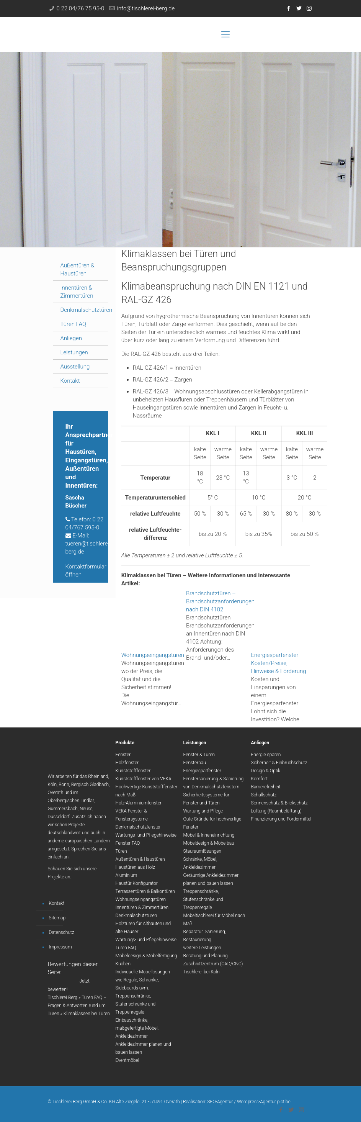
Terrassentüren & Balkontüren (145, 891)
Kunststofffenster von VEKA (144, 778)
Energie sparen (266, 754)
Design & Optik (266, 770)
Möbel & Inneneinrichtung (209, 835)
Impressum (60, 947)
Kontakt (70, 380)
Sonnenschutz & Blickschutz (279, 803)
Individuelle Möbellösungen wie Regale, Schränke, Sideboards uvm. (143, 980)
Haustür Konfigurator (137, 883)
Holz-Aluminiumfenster (139, 803)
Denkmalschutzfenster (138, 827)
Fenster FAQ (128, 843)
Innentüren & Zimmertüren (142, 907)
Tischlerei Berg (63, 997)
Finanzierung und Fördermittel (281, 819)
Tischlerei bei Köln (201, 972)
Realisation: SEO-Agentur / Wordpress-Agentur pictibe (237, 1101)
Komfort (259, 778)
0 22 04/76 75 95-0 (81, 8)
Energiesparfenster (202, 770)
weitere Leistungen (202, 947)
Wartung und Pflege (203, 811)
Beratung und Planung (205, 955)
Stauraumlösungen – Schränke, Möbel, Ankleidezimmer (204, 859)
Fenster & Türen (199, 754)
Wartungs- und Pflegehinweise (146, 835)
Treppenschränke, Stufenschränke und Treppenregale (136, 1004)
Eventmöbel (127, 1060)
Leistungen (74, 352)
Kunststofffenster (133, 770)
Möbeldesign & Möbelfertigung (146, 955)
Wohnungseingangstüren (141, 899)
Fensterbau (194, 762)
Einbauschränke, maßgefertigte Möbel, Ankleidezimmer (137, 1028)
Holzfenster (127, 762)
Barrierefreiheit (266, 786)
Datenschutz (61, 932)
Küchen (123, 963)
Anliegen (71, 338)
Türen (121, 851)
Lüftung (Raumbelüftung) (276, 811)
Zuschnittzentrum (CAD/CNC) (213, 963)
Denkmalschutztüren (86, 309)
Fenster (123, 754)
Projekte (56, 877)
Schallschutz (264, 795)
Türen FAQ (73, 324)
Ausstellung (75, 366)
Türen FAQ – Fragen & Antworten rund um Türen (77, 1005)
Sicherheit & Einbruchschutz (279, 762)
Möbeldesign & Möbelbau (208, 843)
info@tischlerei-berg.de (146, 8)
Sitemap (57, 918)
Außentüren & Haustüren (140, 859)
